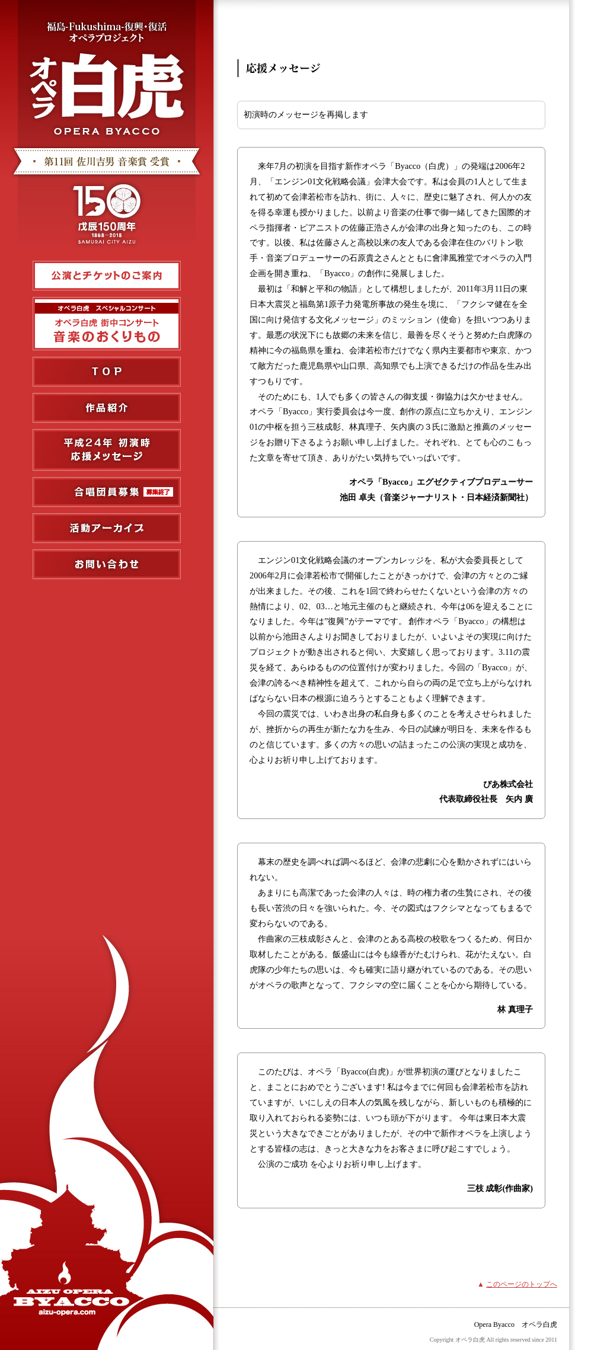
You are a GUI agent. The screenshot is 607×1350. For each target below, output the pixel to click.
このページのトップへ (521, 1284)
